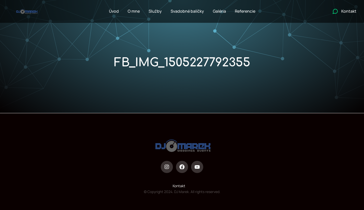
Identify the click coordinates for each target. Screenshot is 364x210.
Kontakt (179, 185)
